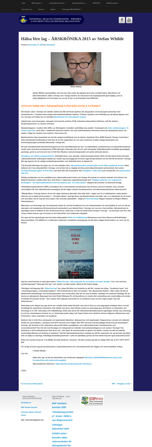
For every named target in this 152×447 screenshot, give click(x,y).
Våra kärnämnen (79, 3)
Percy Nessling (92, 199)
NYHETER (96, 3)
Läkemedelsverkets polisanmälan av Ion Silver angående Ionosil (97, 165)
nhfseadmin (50, 45)
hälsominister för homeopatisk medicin (70, 117)
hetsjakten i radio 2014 (92, 171)
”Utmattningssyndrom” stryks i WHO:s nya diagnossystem (62, 416)
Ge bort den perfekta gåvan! (32, 384)
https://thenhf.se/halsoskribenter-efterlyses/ (73, 364)
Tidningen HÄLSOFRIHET (72, 9)
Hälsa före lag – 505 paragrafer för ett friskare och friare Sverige (83, 282)
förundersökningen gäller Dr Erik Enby (37, 171)
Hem (23, 3)
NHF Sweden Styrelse (29, 407)
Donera (41, 9)
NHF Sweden (37, 3)
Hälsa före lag (51, 288)
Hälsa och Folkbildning (77, 217)
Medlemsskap (112, 3)
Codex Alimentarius (57, 3)
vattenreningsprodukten (37, 156)
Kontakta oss (27, 9)
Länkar (52, 9)
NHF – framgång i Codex (121, 384)
